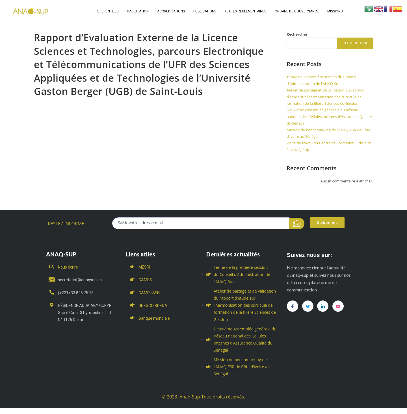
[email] (201, 223)
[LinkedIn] (322, 306)
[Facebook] (292, 306)
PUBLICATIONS (204, 11)
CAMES (145, 280)
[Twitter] (307, 306)
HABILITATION (138, 11)
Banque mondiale (154, 318)
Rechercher (297, 34)
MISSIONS (335, 11)
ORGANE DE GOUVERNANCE (297, 11)
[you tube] (338, 306)
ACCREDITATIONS (171, 11)
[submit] (297, 223)
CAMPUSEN (149, 293)
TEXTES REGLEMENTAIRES (245, 11)
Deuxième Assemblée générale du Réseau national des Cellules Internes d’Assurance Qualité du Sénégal (329, 116)
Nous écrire (68, 267)
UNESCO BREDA (152, 305)
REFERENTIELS (107, 11)
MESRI (144, 267)
